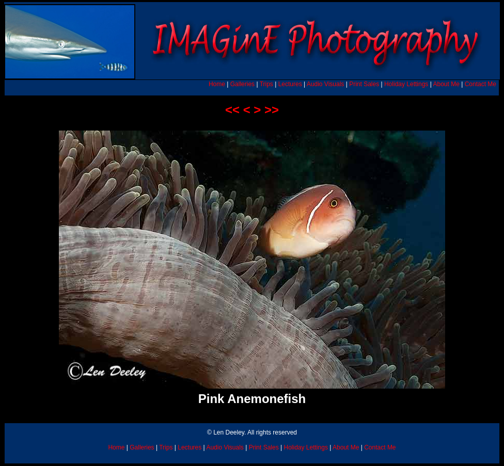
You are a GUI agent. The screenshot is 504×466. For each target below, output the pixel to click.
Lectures (290, 84)
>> (271, 110)
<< (232, 110)
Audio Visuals (325, 84)
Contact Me (480, 84)
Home (217, 84)
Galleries (242, 84)
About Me (446, 84)
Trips (266, 84)
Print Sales (364, 84)
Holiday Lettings (406, 84)
